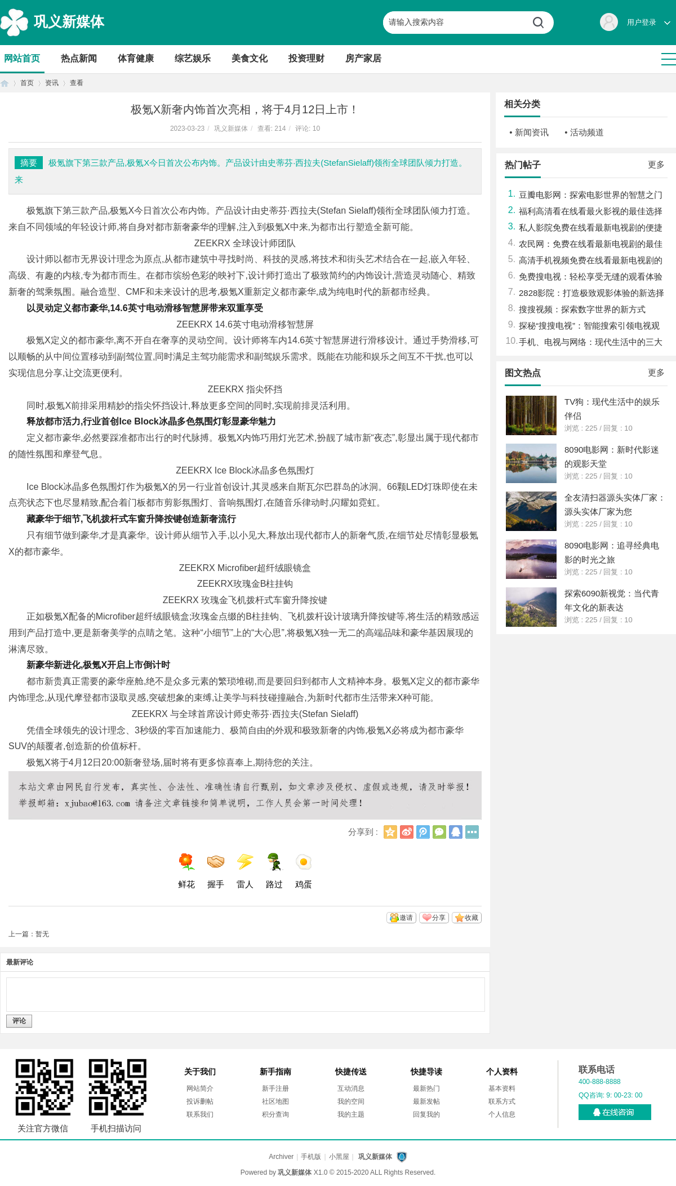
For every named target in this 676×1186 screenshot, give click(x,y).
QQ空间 (390, 832)
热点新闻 (79, 58)
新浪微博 (406, 832)
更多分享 (472, 832)
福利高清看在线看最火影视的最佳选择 (590, 211)
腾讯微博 (423, 832)
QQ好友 (455, 832)
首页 (4, 83)
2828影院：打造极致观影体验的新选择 (591, 293)
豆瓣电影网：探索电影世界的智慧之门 (590, 195)
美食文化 (250, 58)
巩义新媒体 (69, 21)
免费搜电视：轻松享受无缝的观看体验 (590, 276)
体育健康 (136, 58)
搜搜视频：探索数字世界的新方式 (582, 309)
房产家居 (363, 58)
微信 (439, 832)
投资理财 (306, 58)
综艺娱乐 (193, 58)
